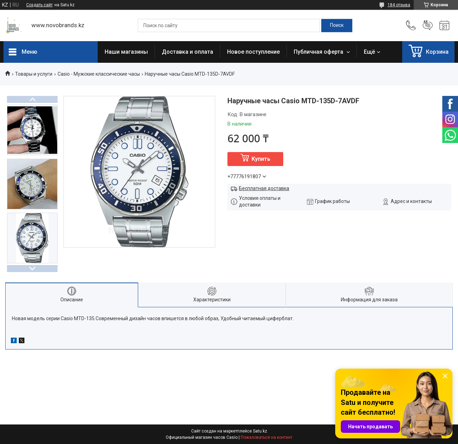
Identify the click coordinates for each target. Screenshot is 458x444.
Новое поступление (253, 51)
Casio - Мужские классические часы (99, 74)
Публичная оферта (319, 51)
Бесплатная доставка (264, 188)
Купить (260, 159)
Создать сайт (39, 4)
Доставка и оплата (187, 51)
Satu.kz (260, 431)
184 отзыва (399, 4)
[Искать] (336, 25)
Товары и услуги (33, 74)
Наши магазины (126, 51)
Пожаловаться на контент (266, 437)
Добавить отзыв (428, 25)
